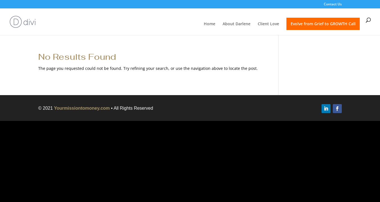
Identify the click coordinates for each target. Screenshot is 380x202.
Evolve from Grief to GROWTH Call (323, 23)
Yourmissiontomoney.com (82, 108)
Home (209, 24)
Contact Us (333, 4)
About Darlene (236, 24)
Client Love (268, 24)
